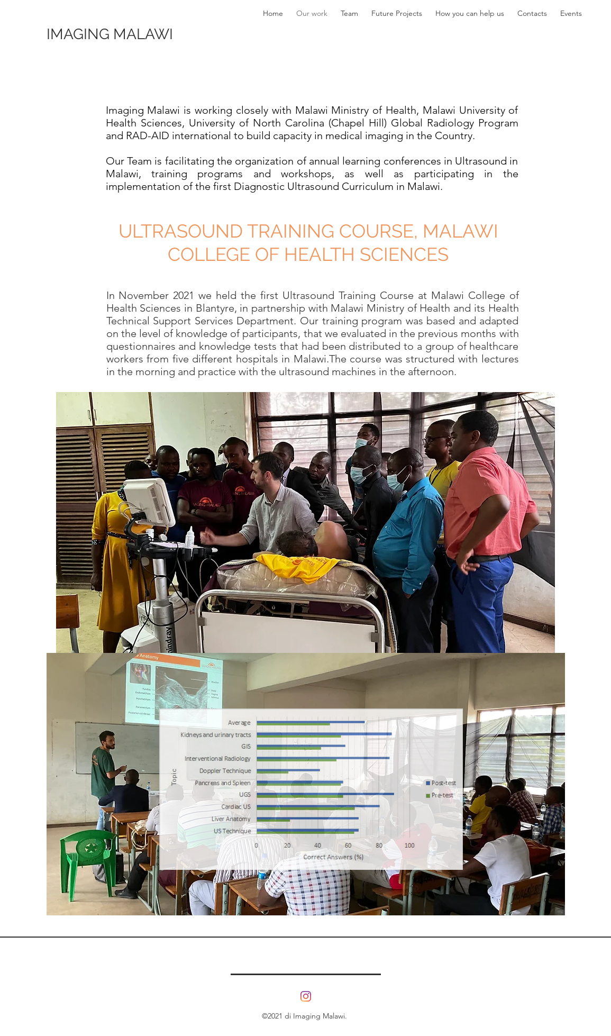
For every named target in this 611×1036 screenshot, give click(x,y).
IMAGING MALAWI (110, 34)
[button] (305, 533)
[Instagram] (305, 996)
